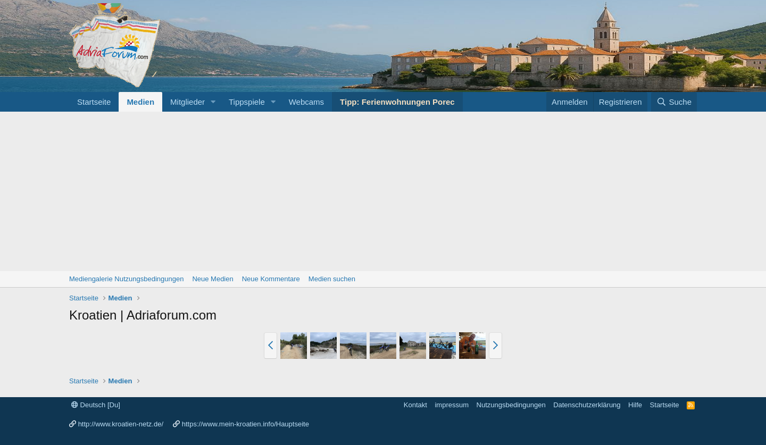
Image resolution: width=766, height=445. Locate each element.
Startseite (94, 101)
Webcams (306, 101)
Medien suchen (332, 279)
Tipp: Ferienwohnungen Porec (397, 101)
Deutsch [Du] (95, 405)
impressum (452, 405)
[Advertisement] (383, 191)
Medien (140, 101)
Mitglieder (187, 101)
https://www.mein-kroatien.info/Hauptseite (245, 424)
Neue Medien (212, 279)
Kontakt (415, 405)
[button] (213, 102)
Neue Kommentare (271, 279)
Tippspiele (247, 101)
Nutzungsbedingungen (511, 405)
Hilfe (635, 405)
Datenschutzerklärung (586, 405)
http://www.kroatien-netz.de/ (120, 424)
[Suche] (674, 102)
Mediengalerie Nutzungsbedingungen (126, 279)
